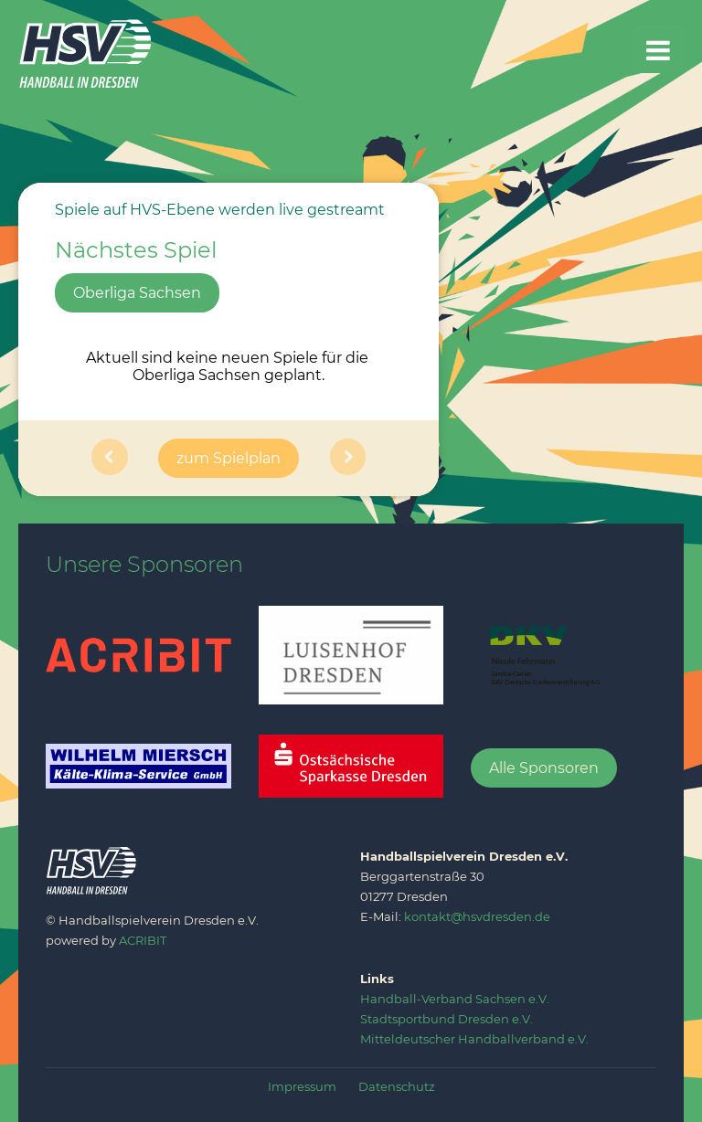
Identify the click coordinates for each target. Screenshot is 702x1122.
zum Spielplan (228, 458)
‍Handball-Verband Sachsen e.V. (454, 998)
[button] (109, 458)
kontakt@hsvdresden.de (477, 916)
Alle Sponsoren (544, 768)
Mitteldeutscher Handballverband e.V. (474, 1039)
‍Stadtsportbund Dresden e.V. (446, 1018)
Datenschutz (396, 1086)
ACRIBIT (142, 940)
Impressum (302, 1086)
